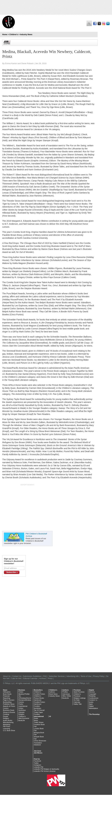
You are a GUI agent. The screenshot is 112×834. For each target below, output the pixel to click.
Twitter (36, 763)
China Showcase (40, 741)
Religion (6, 718)
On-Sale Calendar (77, 701)
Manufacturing (8, 722)
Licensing (6, 728)
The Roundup (94, 714)
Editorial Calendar (30, 678)
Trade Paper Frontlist (38, 713)
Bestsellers (38, 690)
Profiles (65, 692)
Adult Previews (79, 692)
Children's (13, 34)
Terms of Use (86, 676)
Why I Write (66, 696)
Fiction (20, 692)
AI (50, 716)
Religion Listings (79, 698)
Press (50, 678)
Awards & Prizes (9, 706)
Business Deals (8, 710)
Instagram (37, 765)
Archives (42, 678)
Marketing (6, 724)
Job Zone (37, 751)
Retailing (92, 696)
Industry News (26, 34)
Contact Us (16, 676)
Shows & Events (9, 712)
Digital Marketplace (93, 707)
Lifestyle (21, 712)
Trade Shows (38, 722)
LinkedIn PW (38, 767)
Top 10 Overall (39, 710)
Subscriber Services (57, 676)
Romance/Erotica (24, 700)
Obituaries (6, 692)
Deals (36, 718)
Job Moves (38, 753)
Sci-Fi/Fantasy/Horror (24, 697)
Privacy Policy (98, 676)
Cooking (6, 714)
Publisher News (8, 704)
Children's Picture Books (39, 697)
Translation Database (38, 744)
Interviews (66, 694)
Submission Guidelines (32, 676)
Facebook (37, 761)
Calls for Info (16, 678)
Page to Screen (8, 700)
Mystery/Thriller (24, 694)
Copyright (92, 694)
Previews (77, 690)
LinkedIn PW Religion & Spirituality (46, 769)
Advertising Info (72, 676)
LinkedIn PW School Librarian (45, 771)
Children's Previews (77, 695)
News (5, 690)
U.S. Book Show (9, 730)
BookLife (21, 720)
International (39, 716)
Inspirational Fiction (22, 707)
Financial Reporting (6, 697)
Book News (53, 694)
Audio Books (7, 720)
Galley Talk (78, 704)
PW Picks (6, 726)
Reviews (21, 690)
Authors (52, 692)
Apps (91, 704)
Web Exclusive (23, 718)
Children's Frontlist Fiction (39, 693)
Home (4, 34)
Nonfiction (22, 710)
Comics (6, 708)
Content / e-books (93, 701)
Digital (91, 690)
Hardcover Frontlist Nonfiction (37, 706)
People (5, 716)
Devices (92, 692)
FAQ (45, 676)
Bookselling (7, 702)
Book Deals (7, 694)
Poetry (20, 704)
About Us (6, 676)
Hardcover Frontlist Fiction (39, 701)
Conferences (93, 698)
